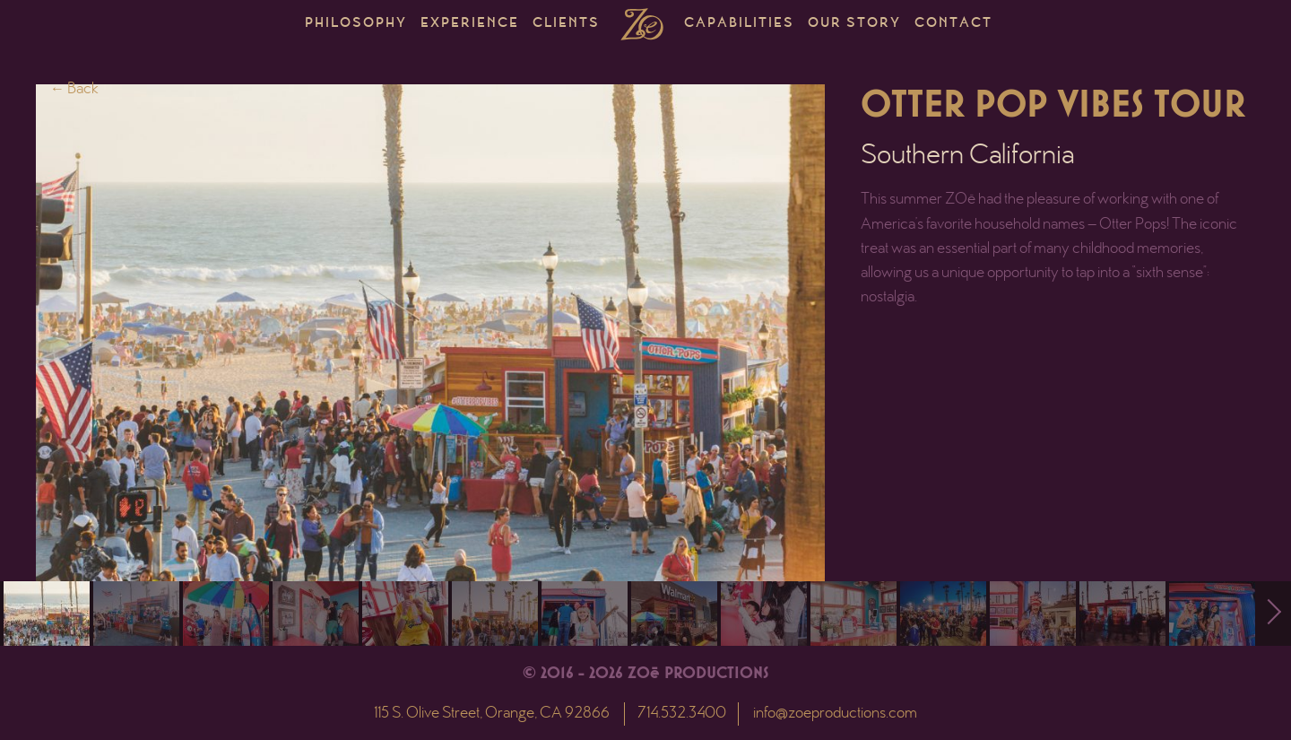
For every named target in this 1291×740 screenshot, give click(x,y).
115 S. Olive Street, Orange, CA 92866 (492, 714)
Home (642, 24)
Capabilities (739, 24)
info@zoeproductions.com (835, 714)
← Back (74, 90)
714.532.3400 (681, 714)
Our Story (854, 24)
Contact (953, 24)
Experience (469, 24)
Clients (566, 24)
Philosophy (356, 24)
